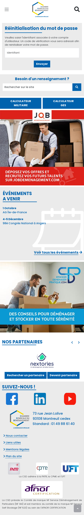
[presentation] (72, 342)
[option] (42, 360)
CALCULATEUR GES (63, 103)
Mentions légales (16, 449)
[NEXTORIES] (42, 360)
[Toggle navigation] (6, 9)
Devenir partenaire (63, 375)
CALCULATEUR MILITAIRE (20, 103)
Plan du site (12, 456)
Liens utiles (12, 442)
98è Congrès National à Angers (24, 221)
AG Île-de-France (15, 210)
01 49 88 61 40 (63, 423)
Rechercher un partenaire (25, 375)
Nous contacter (15, 436)
